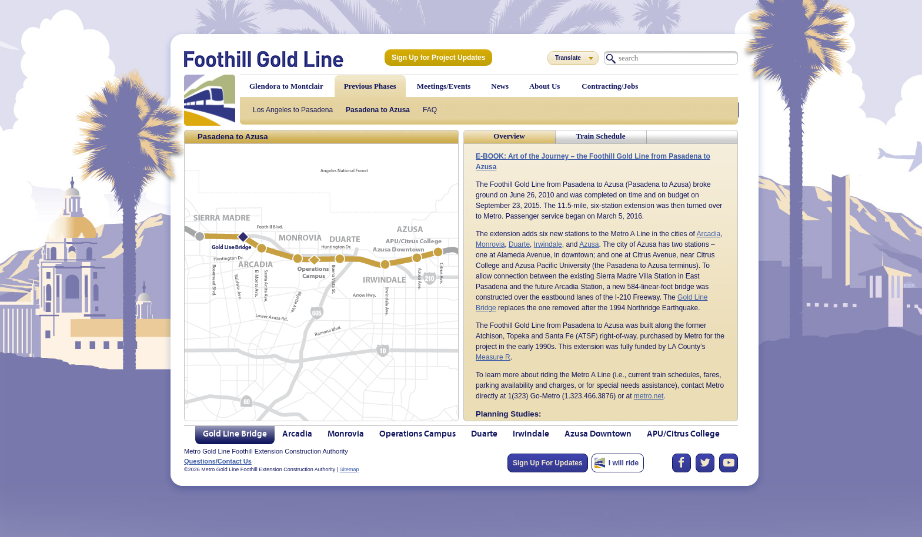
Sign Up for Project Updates (438, 57)
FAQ (430, 110)
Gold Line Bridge (235, 434)
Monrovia (490, 244)
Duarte (519, 244)
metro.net (649, 396)
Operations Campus (417, 434)
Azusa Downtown (598, 434)
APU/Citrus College (683, 434)
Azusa (589, 244)
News (500, 86)
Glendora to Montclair (286, 86)
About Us (544, 86)
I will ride (624, 463)
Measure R (493, 357)
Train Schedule (601, 136)
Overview (509, 136)
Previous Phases (370, 86)
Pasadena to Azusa (378, 110)
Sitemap (349, 469)
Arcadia (709, 234)
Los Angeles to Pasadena (293, 110)
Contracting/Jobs (610, 86)
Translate (568, 58)
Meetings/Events (444, 86)
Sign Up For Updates (548, 463)
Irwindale (548, 244)
